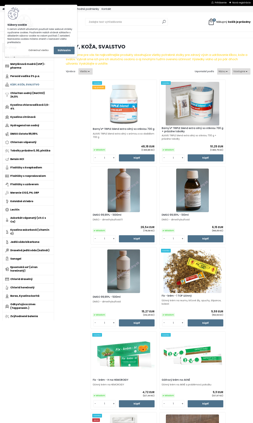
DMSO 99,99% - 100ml (221, 131)
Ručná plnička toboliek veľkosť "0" (157, 304)
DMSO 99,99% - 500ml (83, 219)
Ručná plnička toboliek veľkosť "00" (204, 304)
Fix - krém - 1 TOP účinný (130, 218)
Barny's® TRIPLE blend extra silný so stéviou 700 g (86, 131)
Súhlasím (64, 50)
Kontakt (106, 9)
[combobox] (224, 71)
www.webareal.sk (139, 419)
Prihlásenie (221, 2)
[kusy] (76, 161)
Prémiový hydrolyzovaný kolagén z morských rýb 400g (111, 304)
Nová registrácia (241, 2)
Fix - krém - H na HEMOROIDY (179, 219)
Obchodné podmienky (85, 9)
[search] (164, 23)
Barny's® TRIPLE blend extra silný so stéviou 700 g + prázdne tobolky (132, 131)
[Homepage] (3, 9)
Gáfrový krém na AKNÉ (222, 218)
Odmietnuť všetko (38, 50)
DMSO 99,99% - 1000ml (176, 131)
